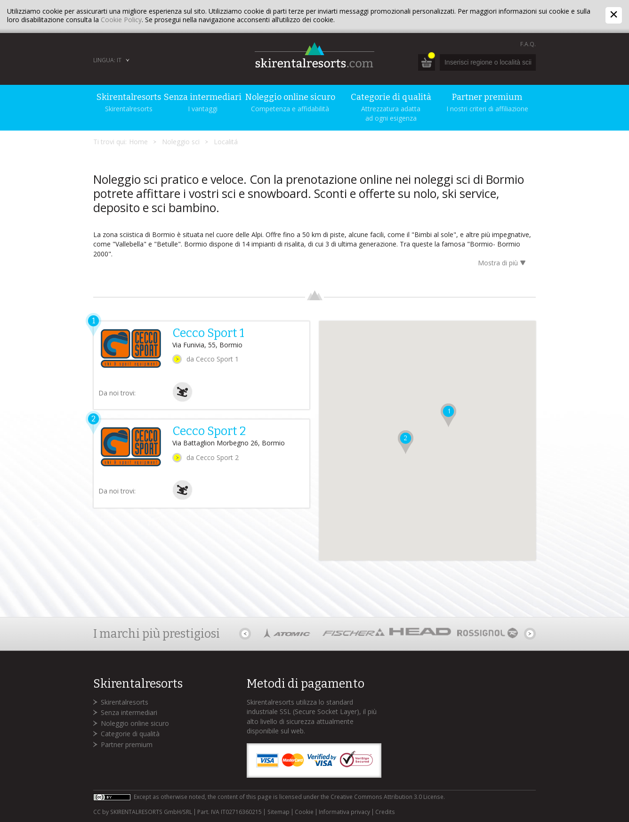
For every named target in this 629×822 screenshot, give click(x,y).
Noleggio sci (181, 141)
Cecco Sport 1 (208, 333)
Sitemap (278, 812)
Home (138, 141)
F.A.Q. (528, 44)
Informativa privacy (344, 812)
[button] (450, 415)
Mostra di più (503, 263)
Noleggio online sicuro (135, 723)
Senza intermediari (129, 712)
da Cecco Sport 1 (212, 358)
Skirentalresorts (124, 702)
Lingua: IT (107, 60)
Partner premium (127, 744)
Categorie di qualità (130, 733)
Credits (385, 812)
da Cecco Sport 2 (212, 457)
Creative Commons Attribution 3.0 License (387, 797)
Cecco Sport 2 (209, 431)
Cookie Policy (121, 19)
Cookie (304, 812)
